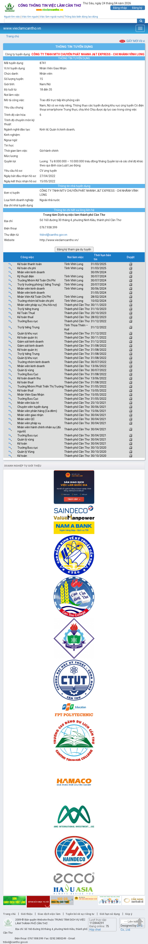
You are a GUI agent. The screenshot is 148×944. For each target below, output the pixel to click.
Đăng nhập (120, 7)
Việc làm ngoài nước (51, 16)
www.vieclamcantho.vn (22, 28)
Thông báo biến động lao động (81, 16)
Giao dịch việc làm (49, 913)
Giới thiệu (26, 913)
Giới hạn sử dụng (110, 913)
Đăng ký (137, 7)
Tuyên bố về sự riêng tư (80, 913)
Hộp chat (95, 929)
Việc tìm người (30, 16)
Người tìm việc (12, 16)
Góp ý (128, 913)
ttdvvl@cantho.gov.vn (53, 234)
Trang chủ (12, 36)
